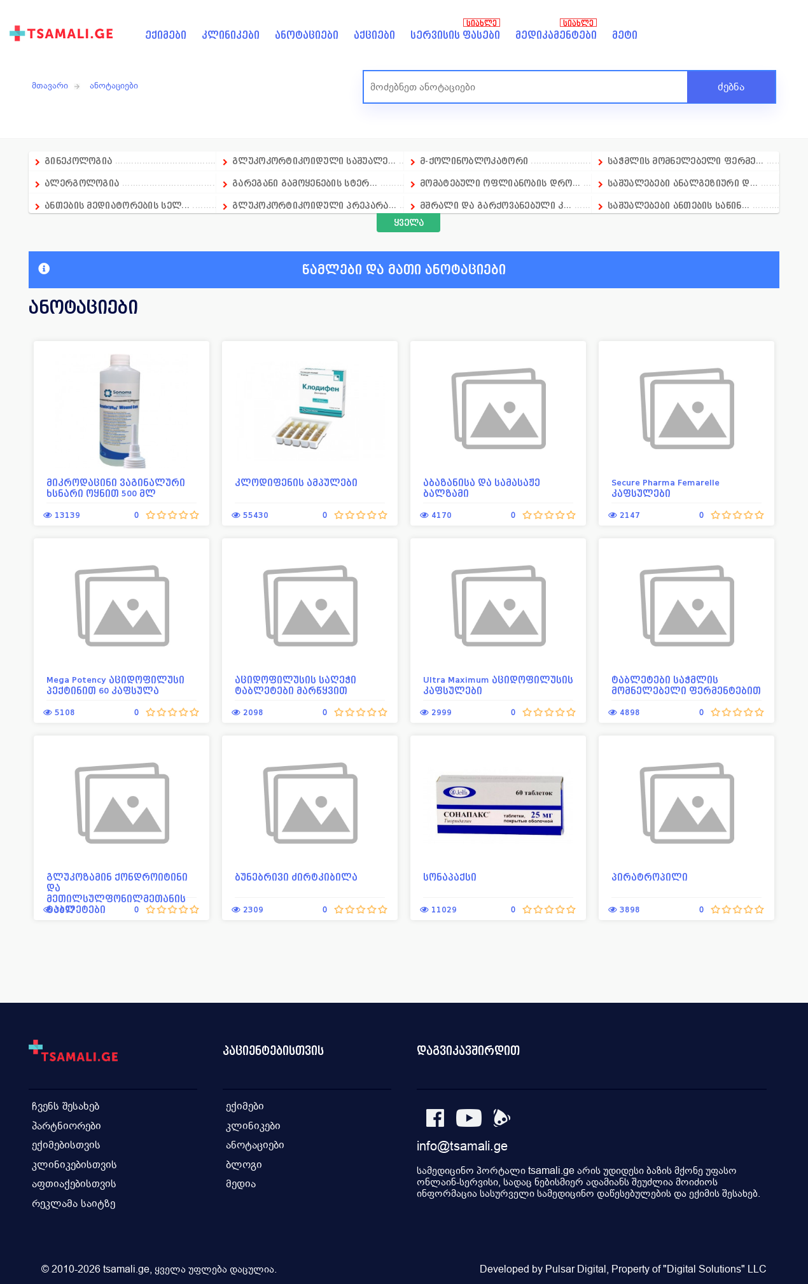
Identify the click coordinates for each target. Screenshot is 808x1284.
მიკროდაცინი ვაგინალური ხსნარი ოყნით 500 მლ (115, 488)
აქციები (374, 35)
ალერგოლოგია (83, 183)
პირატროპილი (649, 877)
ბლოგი (244, 1163)
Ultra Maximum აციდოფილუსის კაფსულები (498, 685)
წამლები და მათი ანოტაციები (272, 270)
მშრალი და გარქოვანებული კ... (495, 205)
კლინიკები (231, 35)
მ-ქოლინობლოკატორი (474, 160)
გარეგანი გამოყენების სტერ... (304, 183)
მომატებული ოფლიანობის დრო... (500, 183)
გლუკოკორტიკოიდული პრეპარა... (314, 205)
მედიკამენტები (556, 35)
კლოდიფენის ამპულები (296, 482)
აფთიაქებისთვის (74, 1182)
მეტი (624, 35)
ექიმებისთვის (66, 1144)
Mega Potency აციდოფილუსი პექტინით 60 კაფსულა (115, 685)
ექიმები (165, 35)
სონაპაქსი (450, 877)
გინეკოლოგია (78, 160)
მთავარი (50, 85)
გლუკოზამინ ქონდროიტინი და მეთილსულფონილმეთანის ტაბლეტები (117, 893)
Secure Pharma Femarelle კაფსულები (665, 488)
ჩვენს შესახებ (65, 1105)
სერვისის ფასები (455, 35)
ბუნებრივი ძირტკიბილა (296, 877)
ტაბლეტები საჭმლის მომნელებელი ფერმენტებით (686, 685)
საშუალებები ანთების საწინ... (678, 205)
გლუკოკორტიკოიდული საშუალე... (314, 160)
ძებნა (731, 87)
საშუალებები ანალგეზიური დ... (683, 183)
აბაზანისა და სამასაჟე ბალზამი (481, 488)
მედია (241, 1182)
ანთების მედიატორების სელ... (117, 205)
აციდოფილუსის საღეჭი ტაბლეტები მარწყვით (295, 685)
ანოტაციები (306, 35)
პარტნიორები (66, 1125)
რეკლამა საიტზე (73, 1201)
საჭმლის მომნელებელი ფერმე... (685, 160)
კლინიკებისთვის (74, 1163)
